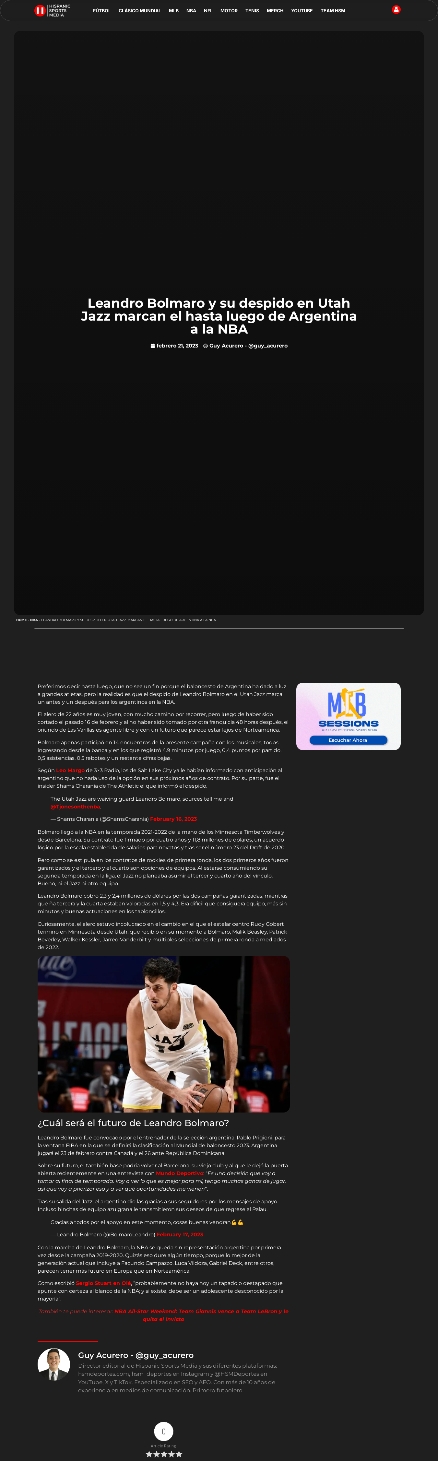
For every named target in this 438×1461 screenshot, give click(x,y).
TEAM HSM (333, 10)
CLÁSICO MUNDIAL (140, 10)
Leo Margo (70, 770)
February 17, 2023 (180, 1234)
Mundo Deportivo (179, 1173)
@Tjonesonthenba (75, 807)
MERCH (275, 10)
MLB (174, 10)
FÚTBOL (102, 10)
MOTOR (229, 10)
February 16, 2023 (173, 819)
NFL (208, 10)
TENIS (252, 10)
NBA (191, 10)
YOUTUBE (302, 10)
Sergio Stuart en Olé (103, 1283)
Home (21, 620)
